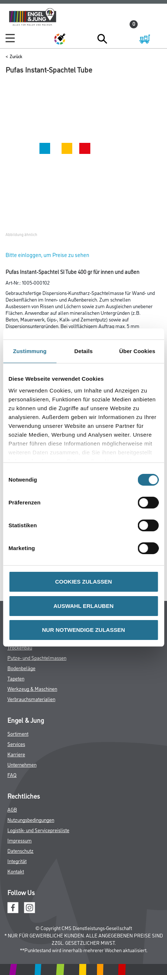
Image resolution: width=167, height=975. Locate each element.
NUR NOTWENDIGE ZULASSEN (83, 630)
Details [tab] (83, 351)
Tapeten (15, 678)
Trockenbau (19, 647)
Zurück (16, 56)
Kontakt (15, 870)
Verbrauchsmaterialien (31, 698)
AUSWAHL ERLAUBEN (83, 606)
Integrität (17, 860)
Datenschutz (20, 850)
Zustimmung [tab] (29, 351)
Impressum (19, 840)
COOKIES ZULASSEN (83, 581)
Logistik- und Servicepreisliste (38, 829)
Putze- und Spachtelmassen (36, 657)
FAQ (12, 774)
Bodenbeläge (21, 667)
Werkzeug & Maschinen (32, 688)
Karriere (16, 753)
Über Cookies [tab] (137, 351)
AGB (12, 809)
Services (16, 743)
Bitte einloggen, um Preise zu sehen (47, 254)
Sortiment (17, 733)
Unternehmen (21, 764)
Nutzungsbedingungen (30, 819)
